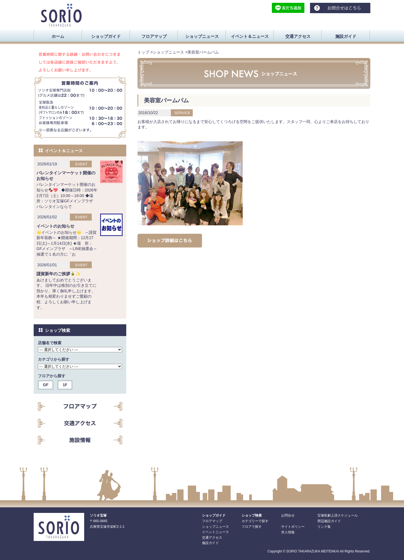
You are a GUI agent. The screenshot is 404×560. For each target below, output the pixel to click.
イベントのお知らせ (55, 226)
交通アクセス (212, 538)
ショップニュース (168, 52)
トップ (143, 52)
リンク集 (324, 527)
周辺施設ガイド (329, 521)
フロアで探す (252, 527)
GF (45, 385)
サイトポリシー (293, 527)
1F (65, 385)
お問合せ (288, 515)
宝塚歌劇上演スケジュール (337, 515)
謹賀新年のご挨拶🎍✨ (58, 273)
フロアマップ (212, 521)
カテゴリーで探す (255, 521)
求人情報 (288, 532)
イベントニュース (215, 532)
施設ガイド (210, 543)
